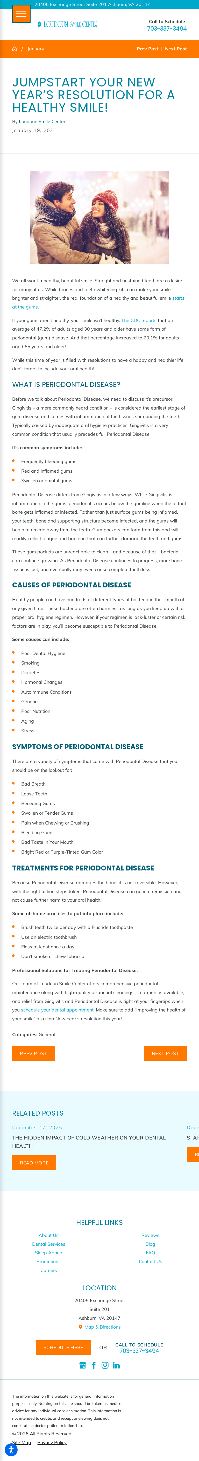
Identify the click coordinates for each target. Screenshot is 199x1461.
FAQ (150, 1252)
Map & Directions (99, 1327)
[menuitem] (48, 1235)
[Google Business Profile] (82, 1365)
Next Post (165, 1053)
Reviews (150, 1235)
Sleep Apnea (48, 1252)
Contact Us (150, 1261)
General (47, 1034)
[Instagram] (105, 1365)
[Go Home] (17, 48)
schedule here (63, 1347)
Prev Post (33, 1053)
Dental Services (48, 1244)
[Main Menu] (21, 14)
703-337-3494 (167, 29)
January (35, 48)
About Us (49, 1235)
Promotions (49, 1261)
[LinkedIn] (116, 1365)
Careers (48, 1270)
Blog (150, 1244)
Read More (34, 1162)
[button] (11, 1449)
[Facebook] (93, 1365)
